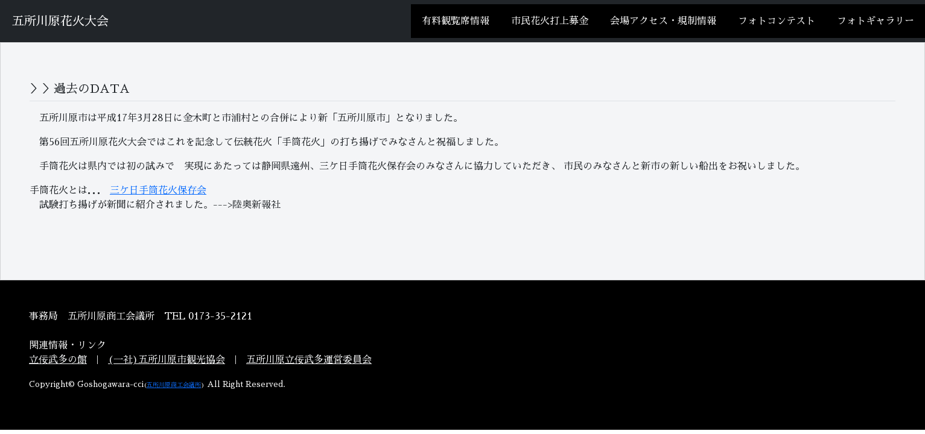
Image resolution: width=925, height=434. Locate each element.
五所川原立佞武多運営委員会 (309, 360)
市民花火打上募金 (549, 21)
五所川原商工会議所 (174, 385)
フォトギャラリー (875, 21)
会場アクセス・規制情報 (663, 21)
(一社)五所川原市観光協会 (166, 360)
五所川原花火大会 (60, 21)
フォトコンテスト (776, 21)
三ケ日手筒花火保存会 (158, 190)
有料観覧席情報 (455, 21)
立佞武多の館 (58, 360)
